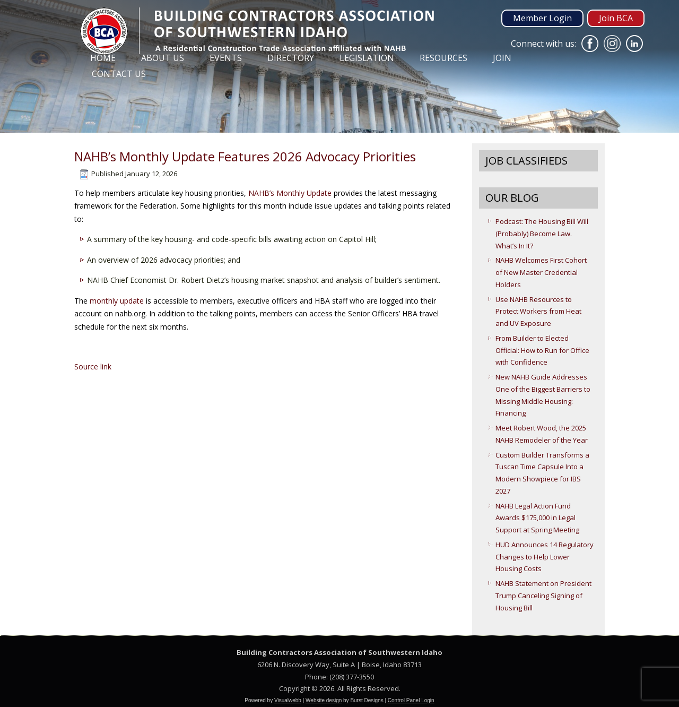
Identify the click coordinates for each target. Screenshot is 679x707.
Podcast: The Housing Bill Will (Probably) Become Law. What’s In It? (541, 234)
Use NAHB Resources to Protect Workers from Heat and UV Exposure (538, 312)
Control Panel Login (411, 700)
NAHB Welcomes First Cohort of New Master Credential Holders (541, 272)
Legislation (367, 58)
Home (103, 58)
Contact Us (119, 74)
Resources (443, 58)
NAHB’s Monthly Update (289, 193)
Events (226, 58)
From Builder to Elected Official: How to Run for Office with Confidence (542, 350)
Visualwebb (287, 700)
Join (502, 58)
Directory (290, 58)
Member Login (542, 18)
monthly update (117, 301)
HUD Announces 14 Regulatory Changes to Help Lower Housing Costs (544, 557)
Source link (92, 366)
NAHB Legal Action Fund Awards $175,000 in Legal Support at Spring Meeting (537, 518)
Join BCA (616, 18)
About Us (162, 58)
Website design (324, 700)
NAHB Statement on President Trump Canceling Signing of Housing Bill (543, 596)
